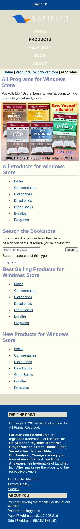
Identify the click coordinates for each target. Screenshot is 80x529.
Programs (21, 220)
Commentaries (25, 187)
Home (40, 31)
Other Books (23, 207)
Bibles (18, 181)
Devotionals (23, 200)
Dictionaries (23, 194)
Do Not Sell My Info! (23, 479)
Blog (40, 55)
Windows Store (45, 72)
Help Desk (40, 47)
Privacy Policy (18, 484)
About (40, 63)
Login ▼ (40, 4)
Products (40, 39)
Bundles (20, 213)
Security (14, 489)
